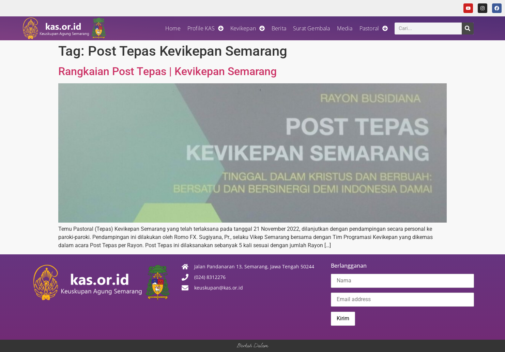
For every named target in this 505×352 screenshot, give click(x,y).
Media (345, 28)
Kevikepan (247, 28)
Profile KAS (205, 28)
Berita (279, 28)
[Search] (468, 28)
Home (173, 28)
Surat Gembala (311, 28)
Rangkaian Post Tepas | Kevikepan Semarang (167, 71)
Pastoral (373, 28)
